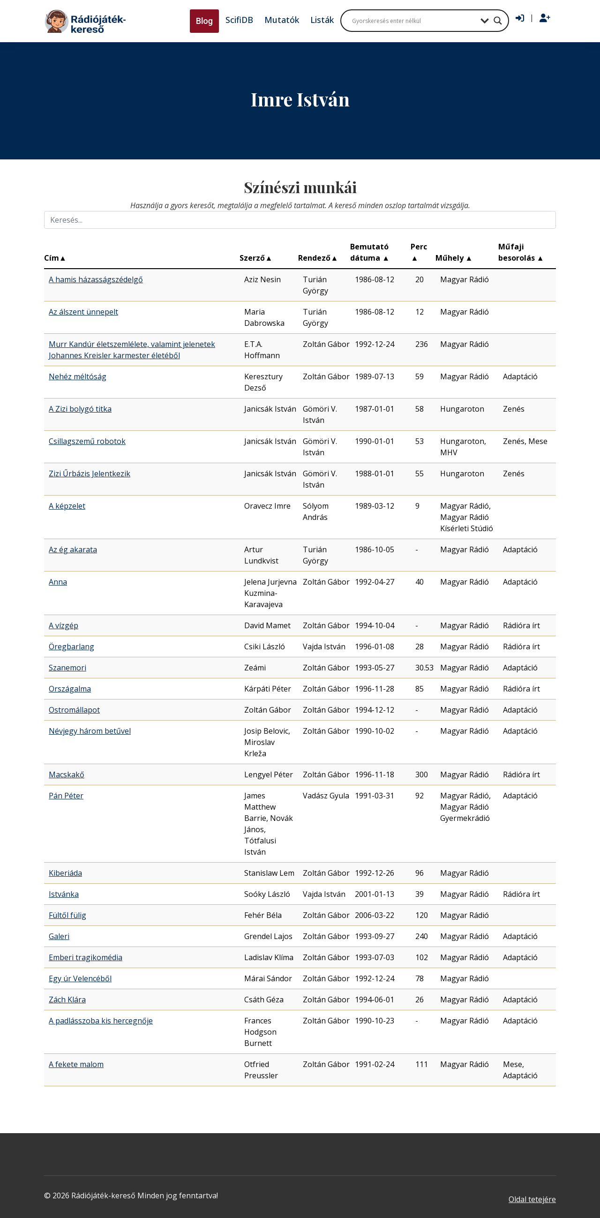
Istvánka (64, 894)
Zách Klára (67, 999)
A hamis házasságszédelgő (96, 279)
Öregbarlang (71, 646)
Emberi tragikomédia (85, 957)
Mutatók (281, 19)
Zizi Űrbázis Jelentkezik (89, 473)
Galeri (59, 936)
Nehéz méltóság (77, 376)
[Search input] (414, 20)
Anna (58, 582)
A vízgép (63, 625)
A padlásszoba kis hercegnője (101, 1020)
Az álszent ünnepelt (83, 312)
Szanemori (67, 667)
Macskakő (66, 774)
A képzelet (67, 506)
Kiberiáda (65, 873)
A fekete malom (76, 1064)
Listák (322, 19)
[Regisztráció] (545, 18)
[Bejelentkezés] (520, 18)
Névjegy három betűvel (90, 731)
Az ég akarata (73, 549)
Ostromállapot (74, 710)
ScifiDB (239, 19)
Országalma (70, 689)
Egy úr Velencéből (80, 978)
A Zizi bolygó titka (80, 409)
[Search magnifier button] (497, 20)
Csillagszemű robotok (87, 441)
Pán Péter (66, 795)
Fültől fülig (67, 915)
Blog (204, 21)
